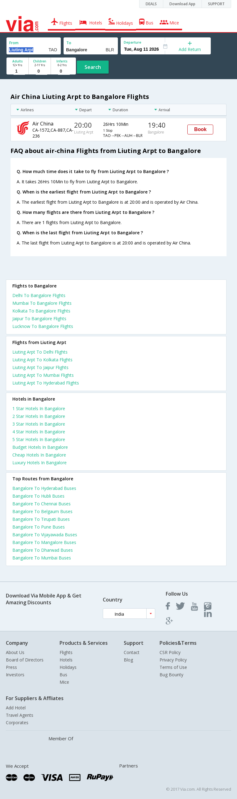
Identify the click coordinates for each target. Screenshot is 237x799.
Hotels (66, 660)
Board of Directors (25, 660)
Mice (64, 682)
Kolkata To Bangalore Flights (41, 311)
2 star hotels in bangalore (38, 416)
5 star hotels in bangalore (38, 439)
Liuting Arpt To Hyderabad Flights (45, 383)
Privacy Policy (173, 660)
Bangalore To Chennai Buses (41, 504)
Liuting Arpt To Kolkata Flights (42, 360)
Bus (63, 675)
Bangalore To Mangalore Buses (44, 542)
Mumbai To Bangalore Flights (42, 303)
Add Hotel (16, 708)
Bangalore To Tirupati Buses (41, 519)
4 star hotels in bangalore (38, 432)
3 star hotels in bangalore (38, 424)
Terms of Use (173, 667)
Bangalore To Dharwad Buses (42, 550)
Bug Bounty (171, 675)
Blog (128, 660)
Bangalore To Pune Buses (38, 527)
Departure (132, 42)
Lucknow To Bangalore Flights (42, 326)
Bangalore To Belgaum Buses (42, 511)
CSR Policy (170, 652)
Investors (15, 675)
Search (93, 67)
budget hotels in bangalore (40, 447)
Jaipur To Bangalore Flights (39, 318)
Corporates (17, 722)
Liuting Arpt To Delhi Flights (40, 352)
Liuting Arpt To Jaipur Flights (40, 367)
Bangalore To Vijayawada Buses (44, 535)
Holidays (68, 667)
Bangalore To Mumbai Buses (41, 558)
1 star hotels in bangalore (38, 408)
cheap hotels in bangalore (39, 455)
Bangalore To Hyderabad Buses (44, 488)
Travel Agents (19, 715)
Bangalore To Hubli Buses (38, 496)
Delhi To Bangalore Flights (38, 295)
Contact (131, 652)
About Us (15, 652)
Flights (66, 652)
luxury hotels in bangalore (39, 462)
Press (11, 667)
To (68, 42)
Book (200, 129)
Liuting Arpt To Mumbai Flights (43, 375)
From (14, 42)
